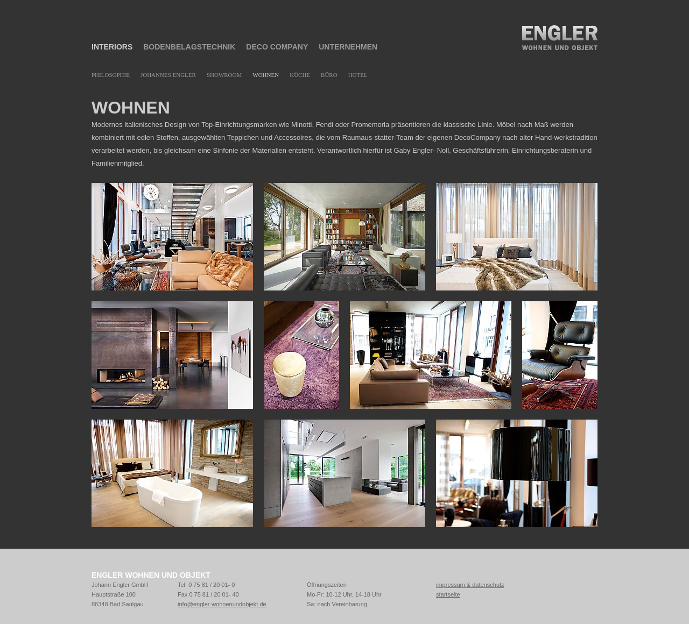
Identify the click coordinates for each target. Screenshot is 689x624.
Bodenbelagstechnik (189, 46)
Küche (300, 75)
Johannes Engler (168, 75)
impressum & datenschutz (470, 585)
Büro (329, 75)
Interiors (112, 46)
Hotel (358, 75)
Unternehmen (348, 46)
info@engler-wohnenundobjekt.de (222, 604)
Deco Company (277, 46)
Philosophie (111, 75)
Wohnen (265, 75)
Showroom (224, 75)
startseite (448, 594)
